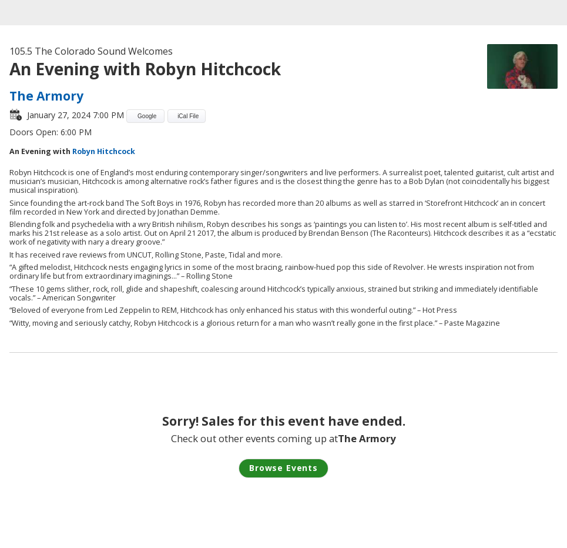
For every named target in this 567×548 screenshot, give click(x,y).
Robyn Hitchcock (103, 151)
